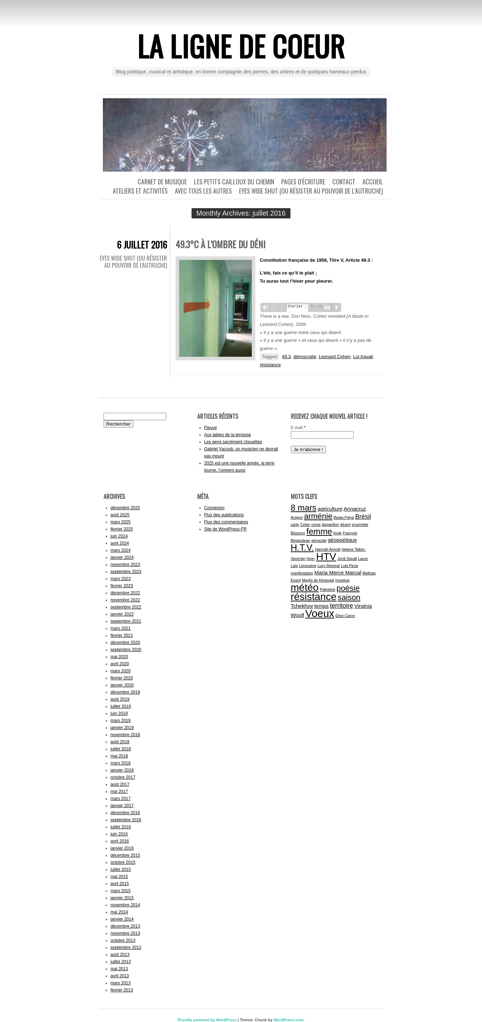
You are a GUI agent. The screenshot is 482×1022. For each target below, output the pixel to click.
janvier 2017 (122, 805)
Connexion (214, 507)
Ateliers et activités (140, 190)
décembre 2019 (125, 692)
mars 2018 (121, 763)
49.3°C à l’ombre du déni (220, 244)
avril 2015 (120, 883)
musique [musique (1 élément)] (342, 580)
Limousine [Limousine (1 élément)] (307, 565)
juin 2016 (119, 834)
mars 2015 (121, 890)
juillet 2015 (121, 869)
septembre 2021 (126, 621)
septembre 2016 (126, 819)
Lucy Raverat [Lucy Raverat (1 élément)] (328, 565)
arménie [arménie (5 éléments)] (318, 516)
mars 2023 (121, 578)
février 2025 (122, 529)
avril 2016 (120, 841)
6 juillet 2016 (142, 244)
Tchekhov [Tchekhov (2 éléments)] (302, 606)
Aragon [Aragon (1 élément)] (297, 517)
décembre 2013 (125, 926)
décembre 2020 (125, 642)
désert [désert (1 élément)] (345, 524)
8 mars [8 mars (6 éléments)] (304, 507)
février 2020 (122, 678)
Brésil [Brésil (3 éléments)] (363, 516)
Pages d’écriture (303, 181)
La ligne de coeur (241, 46)
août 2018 (120, 741)
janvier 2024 (122, 557)
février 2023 (122, 585)
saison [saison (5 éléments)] (349, 597)
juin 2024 (119, 536)
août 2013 (120, 954)
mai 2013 (119, 968)
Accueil (372, 181)
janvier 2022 (122, 614)
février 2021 (122, 635)
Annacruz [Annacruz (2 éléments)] (355, 509)
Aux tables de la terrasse (227, 434)
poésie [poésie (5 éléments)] (348, 588)
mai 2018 (119, 756)
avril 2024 (120, 543)
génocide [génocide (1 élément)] (318, 540)
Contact (343, 181)
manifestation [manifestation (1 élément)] (302, 573)
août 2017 (120, 784)
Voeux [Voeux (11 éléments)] (319, 613)
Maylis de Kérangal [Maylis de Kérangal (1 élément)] (318, 580)
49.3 (286, 356)
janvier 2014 (122, 919)
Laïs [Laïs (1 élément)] (294, 565)
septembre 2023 (126, 571)
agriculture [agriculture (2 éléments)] (330, 509)
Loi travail (363, 356)
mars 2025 (121, 522)
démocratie (304, 356)
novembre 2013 (125, 933)
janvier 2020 (122, 685)
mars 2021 (121, 628)
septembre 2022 (126, 607)
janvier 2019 (122, 727)
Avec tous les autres (203, 190)
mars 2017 (121, 798)
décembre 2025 (125, 507)
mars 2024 (121, 550)
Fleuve (210, 427)
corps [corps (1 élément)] (316, 524)
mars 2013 (121, 983)
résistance (270, 364)
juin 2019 (119, 713)
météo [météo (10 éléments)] (305, 587)
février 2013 (122, 990)
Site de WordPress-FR (225, 529)
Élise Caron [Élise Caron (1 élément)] (345, 615)
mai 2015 (119, 876)
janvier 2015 (122, 897)
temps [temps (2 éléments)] (321, 606)
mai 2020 (119, 656)
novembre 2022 (125, 600)
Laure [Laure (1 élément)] (363, 558)
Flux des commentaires (226, 522)
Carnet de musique (162, 181)
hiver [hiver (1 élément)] (311, 558)
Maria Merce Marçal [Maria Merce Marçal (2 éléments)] (337, 573)
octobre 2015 (123, 862)
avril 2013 (120, 975)
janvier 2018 (122, 770)
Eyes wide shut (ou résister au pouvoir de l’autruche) (311, 190)
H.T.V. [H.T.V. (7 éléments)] (302, 547)
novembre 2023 (125, 564)
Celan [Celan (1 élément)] (305, 524)
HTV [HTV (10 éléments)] (326, 556)
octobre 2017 (123, 777)
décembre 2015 (125, 855)
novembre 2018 (125, 734)
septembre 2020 (126, 649)
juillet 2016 (121, 826)
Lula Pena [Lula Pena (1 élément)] (349, 565)
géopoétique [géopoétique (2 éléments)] (342, 540)
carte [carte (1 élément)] (295, 524)
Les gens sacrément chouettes (233, 441)
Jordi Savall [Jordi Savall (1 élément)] (347, 558)
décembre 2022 (125, 592)
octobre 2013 (123, 940)
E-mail (298, 427)
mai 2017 (119, 791)
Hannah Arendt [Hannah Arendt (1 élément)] (327, 549)
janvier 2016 (122, 848)
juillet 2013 (121, 961)
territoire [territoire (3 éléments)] (341, 605)
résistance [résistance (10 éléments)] (314, 596)
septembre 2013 (126, 947)
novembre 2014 (125, 904)
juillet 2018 (121, 748)
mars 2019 (121, 720)
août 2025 (120, 514)
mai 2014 (119, 912)
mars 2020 (121, 670)
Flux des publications (224, 514)
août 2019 (120, 699)
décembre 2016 (125, 812)
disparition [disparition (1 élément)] (330, 524)
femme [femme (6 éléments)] (319, 531)
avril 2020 (120, 663)
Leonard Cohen (335, 356)
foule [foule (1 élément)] (337, 533)
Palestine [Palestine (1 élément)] (328, 589)
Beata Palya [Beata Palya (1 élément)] (344, 517)
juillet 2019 (121, 706)
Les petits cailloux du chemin (234, 181)
